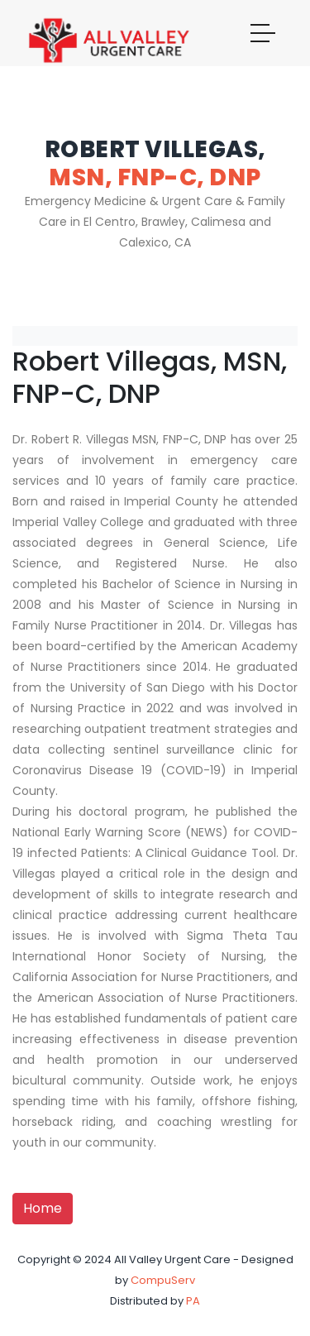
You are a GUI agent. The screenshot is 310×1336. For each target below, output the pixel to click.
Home (42, 1208)
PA (193, 1301)
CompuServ (163, 1280)
